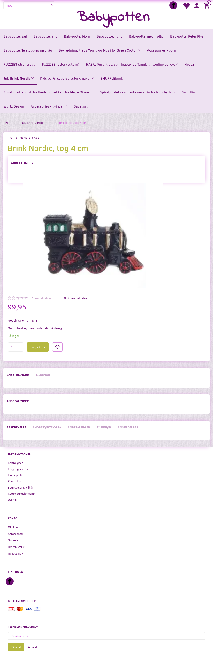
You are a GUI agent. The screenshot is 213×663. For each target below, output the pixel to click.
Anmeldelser (128, 427)
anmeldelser (41, 298)
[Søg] (52, 5)
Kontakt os (15, 481)
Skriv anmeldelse (74, 298)
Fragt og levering (18, 469)
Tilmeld (16, 647)
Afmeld (32, 647)
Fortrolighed (15, 463)
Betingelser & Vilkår (20, 487)
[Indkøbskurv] (207, 5)
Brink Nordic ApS (27, 137)
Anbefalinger (22, 163)
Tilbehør (43, 374)
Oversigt (13, 499)
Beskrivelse (16, 427)
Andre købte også (47, 427)
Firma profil (15, 475)
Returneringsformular (21, 493)
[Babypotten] (113, 17)
